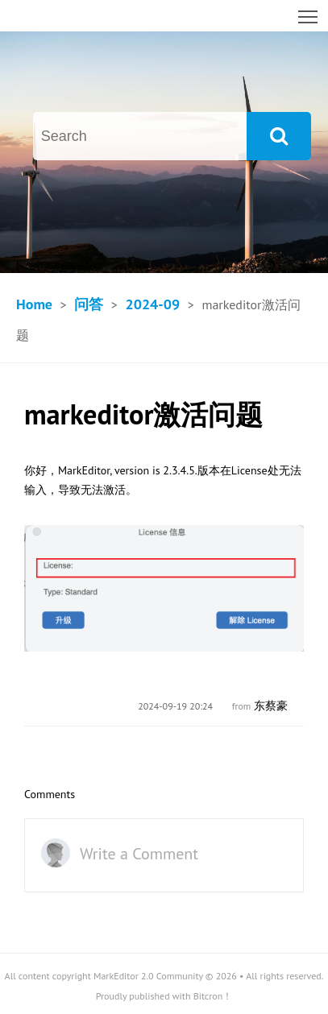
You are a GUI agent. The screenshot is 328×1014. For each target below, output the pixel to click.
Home (34, 304)
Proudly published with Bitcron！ (164, 996)
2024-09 (152, 304)
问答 (88, 304)
